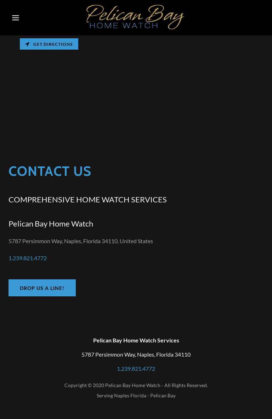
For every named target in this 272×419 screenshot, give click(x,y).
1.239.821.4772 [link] (27, 258)
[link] (135, 29)
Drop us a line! (42, 288)
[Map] (136, 88)
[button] (20, 18)
